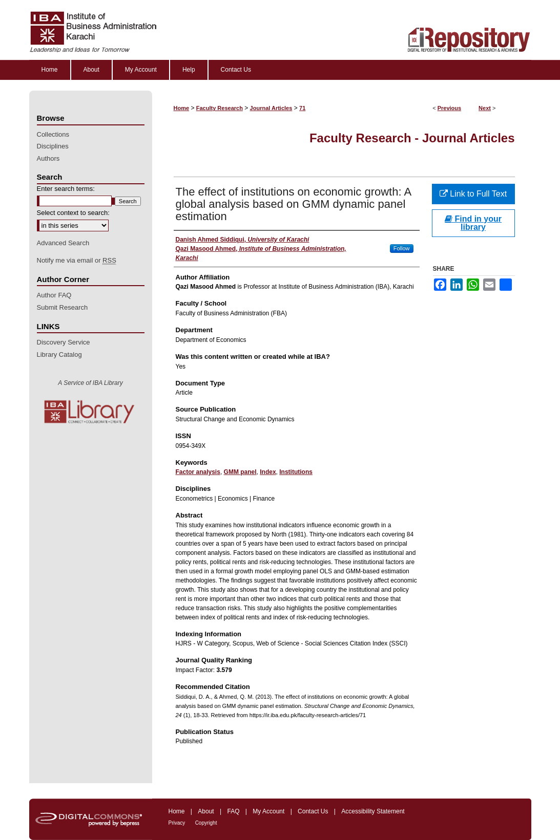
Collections (53, 134)
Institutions (296, 472)
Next (485, 108)
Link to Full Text (473, 193)
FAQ (233, 811)
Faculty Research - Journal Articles (412, 138)
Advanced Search (63, 243)
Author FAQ (54, 295)
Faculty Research (219, 108)
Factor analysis (198, 472)
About (206, 811)
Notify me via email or (76, 260)
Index (268, 472)
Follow (401, 248)
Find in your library (473, 222)
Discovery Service (63, 342)
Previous (449, 108)
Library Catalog (59, 354)
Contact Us (313, 811)
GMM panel (240, 472)
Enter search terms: (66, 188)
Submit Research (62, 307)
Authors (48, 158)
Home (182, 108)
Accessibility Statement (372, 811)
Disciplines (53, 146)
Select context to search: (73, 213)
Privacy (177, 823)
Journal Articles (271, 108)
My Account (268, 811)
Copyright (206, 823)
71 (302, 108)
